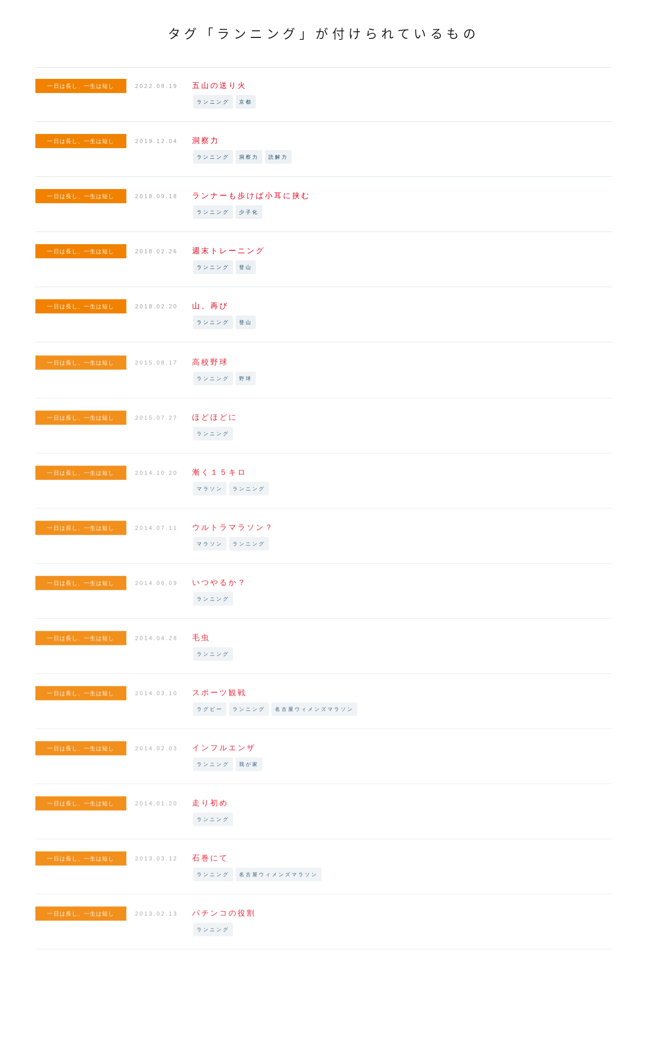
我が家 (249, 768)
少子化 (249, 212)
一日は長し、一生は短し (80, 86)
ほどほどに (215, 421)
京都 (245, 102)
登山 (245, 267)
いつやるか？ (219, 586)
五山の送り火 (219, 85)
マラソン (210, 493)
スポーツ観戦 (219, 697)
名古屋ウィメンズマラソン (314, 713)
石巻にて (210, 862)
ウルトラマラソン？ (233, 531)
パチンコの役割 (224, 917)
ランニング (213, 102)
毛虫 (201, 641)
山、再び (210, 305)
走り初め (210, 807)
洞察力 (205, 140)
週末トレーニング (228, 250)
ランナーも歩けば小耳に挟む (251, 195)
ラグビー (210, 713)
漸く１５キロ (219, 476)
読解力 (278, 157)
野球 (245, 383)
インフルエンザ (224, 752)
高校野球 (210, 366)
